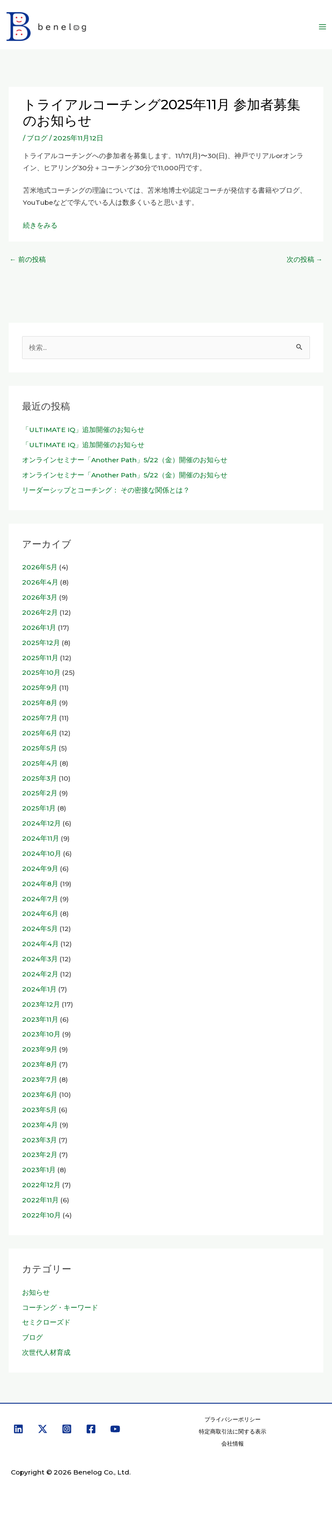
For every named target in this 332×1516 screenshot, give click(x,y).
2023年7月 (39, 1079)
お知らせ (36, 1292)
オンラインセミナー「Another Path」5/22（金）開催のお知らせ (124, 460)
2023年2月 (39, 1155)
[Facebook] (91, 1429)
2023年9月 (39, 1049)
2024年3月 (40, 959)
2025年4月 (40, 763)
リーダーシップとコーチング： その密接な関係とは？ (106, 490)
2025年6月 (39, 733)
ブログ (37, 138)
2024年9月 (40, 868)
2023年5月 (39, 1110)
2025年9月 (39, 687)
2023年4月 (40, 1125)
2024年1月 (39, 989)
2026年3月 (39, 597)
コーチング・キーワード (60, 1307)
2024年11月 (40, 838)
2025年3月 (39, 778)
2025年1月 (39, 808)
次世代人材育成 (46, 1352)
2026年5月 (39, 567)
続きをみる (40, 225)
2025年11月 (40, 658)
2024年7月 (40, 899)
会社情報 (232, 1443)
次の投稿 (305, 259)
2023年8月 (39, 1064)
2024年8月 (40, 884)
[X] (43, 1429)
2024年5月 (40, 929)
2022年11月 (40, 1200)
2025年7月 (39, 718)
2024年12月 (41, 823)
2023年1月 (39, 1170)
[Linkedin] (18, 1429)
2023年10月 (41, 1034)
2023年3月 (39, 1140)
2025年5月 (39, 748)
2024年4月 (40, 944)
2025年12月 (41, 643)
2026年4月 (40, 582)
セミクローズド (46, 1322)
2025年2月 (39, 793)
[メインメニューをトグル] (322, 26)
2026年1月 (39, 627)
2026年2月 (40, 612)
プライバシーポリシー (232, 1419)
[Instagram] (67, 1429)
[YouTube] (115, 1429)
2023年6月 (39, 1094)
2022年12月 (41, 1185)
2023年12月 (41, 1004)
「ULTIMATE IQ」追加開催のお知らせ (83, 430)
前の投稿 (28, 259)
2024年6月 (40, 913)
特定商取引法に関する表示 (232, 1431)
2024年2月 (40, 974)
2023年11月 (40, 1019)
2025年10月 (41, 672)
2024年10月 (41, 853)
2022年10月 (41, 1215)
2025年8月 (39, 703)
